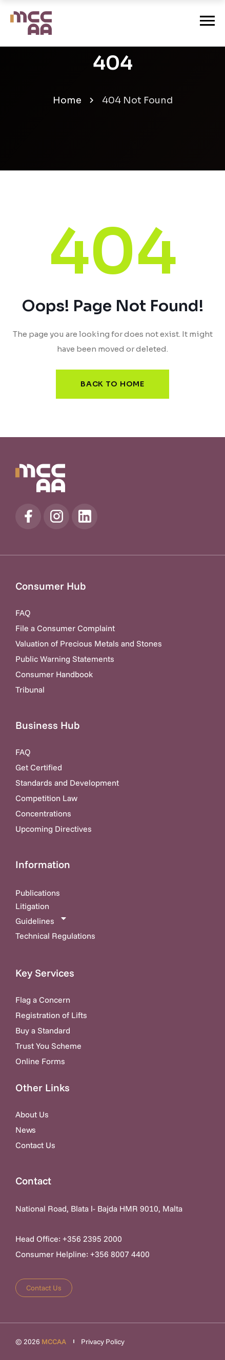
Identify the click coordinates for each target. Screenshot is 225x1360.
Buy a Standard (42, 1030)
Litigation (32, 906)
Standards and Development (67, 783)
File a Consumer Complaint (65, 628)
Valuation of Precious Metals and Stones (88, 643)
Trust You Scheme (48, 1046)
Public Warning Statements (64, 659)
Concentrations (43, 813)
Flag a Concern (42, 1000)
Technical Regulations (55, 936)
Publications (37, 893)
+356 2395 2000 (92, 1239)
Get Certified (38, 767)
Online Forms (40, 1061)
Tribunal (30, 689)
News (25, 1130)
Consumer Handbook (54, 674)
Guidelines (41, 920)
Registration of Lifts (51, 1015)
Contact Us (35, 1145)
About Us (32, 1114)
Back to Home (112, 383)
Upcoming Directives (53, 829)
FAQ (23, 613)
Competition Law (46, 798)
